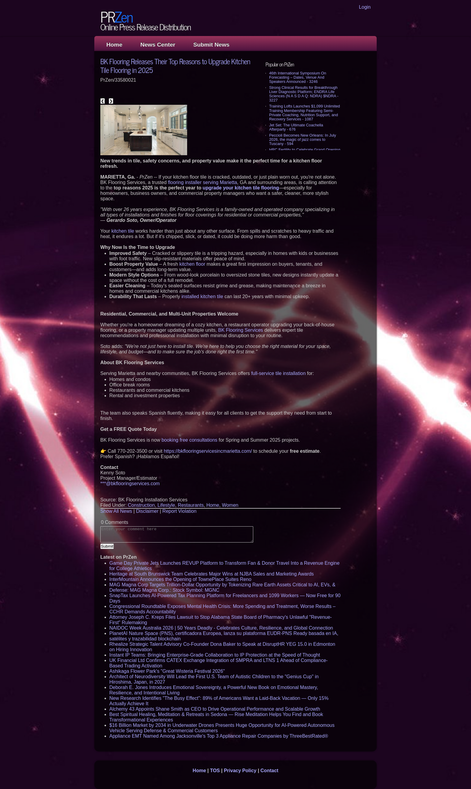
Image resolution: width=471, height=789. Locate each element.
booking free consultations (189, 440)
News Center (157, 44)
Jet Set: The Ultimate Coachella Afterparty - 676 (296, 127)
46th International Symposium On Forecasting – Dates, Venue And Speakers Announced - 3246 (297, 77)
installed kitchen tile (202, 296)
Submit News (211, 44)
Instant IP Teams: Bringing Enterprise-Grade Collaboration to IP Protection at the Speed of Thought (214, 655)
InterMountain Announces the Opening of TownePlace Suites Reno (180, 579)
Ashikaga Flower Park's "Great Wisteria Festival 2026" (167, 671)
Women (230, 505)
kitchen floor (192, 264)
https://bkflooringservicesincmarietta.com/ (208, 451)
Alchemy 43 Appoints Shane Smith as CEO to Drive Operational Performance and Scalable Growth (214, 709)
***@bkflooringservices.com (130, 483)
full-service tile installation (278, 373)
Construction (141, 505)
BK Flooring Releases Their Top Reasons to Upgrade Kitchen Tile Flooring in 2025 (175, 65)
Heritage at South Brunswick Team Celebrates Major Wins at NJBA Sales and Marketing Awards (211, 573)
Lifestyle (166, 505)
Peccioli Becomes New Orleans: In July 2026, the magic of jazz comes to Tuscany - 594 (302, 139)
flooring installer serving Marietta (202, 182)
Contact (269, 770)
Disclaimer (147, 511)
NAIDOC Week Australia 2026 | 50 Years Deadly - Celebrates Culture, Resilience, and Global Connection (221, 627)
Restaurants (191, 505)
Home (114, 44)
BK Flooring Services (240, 330)
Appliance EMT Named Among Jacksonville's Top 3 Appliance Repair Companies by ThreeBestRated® (218, 736)
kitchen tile (122, 231)
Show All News (116, 511)
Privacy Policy (240, 770)
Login (365, 7)
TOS (215, 770)
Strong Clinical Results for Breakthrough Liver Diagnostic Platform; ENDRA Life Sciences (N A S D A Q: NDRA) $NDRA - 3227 (303, 93)
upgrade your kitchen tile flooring (241, 187)
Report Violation (180, 511)
